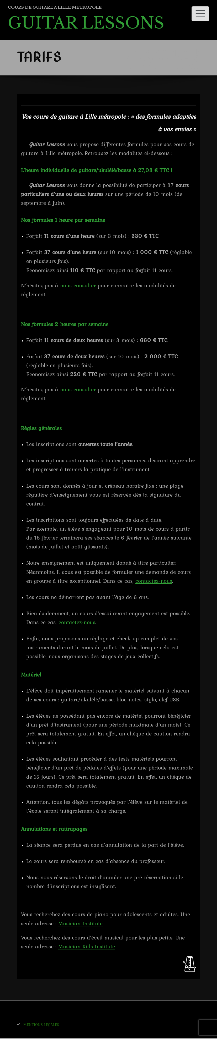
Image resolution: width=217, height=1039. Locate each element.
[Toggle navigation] (200, 13)
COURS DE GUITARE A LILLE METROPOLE (55, 7)
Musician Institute (80, 923)
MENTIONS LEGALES (41, 1024)
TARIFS (163, 62)
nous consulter (78, 285)
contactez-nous (153, 581)
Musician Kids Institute (86, 946)
